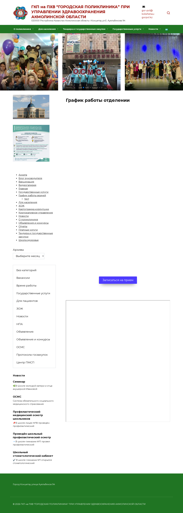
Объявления (24, 331)
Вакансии (23, 277)
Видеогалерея (27, 185)
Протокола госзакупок (32, 354)
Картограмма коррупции (34, 209)
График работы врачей (32, 195)
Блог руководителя (30, 178)
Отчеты (23, 226)
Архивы (18, 249)
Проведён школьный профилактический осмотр (32, 435)
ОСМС (20, 347)
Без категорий (26, 270)
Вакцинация (26, 181)
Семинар (19, 381)
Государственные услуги (127, 29)
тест (26, 199)
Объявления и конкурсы (34, 223)
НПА (19, 324)
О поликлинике (22, 29)
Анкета (23, 175)
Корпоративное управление (36, 212)
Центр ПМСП (25, 362)
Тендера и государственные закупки (84, 29)
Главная (23, 188)
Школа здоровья (29, 240)
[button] (81, 87)
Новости (153, 29)
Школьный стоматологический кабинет (33, 454)
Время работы (26, 285)
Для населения (47, 29)
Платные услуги (28, 230)
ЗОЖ (21, 205)
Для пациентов (27, 301)
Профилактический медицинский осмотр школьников (28, 415)
